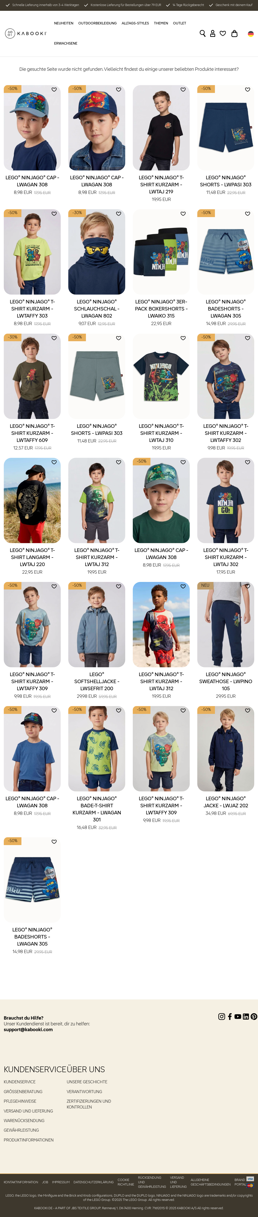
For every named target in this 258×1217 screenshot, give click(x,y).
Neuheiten (63, 23)
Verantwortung (84, 1092)
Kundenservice (20, 1082)
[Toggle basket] (234, 33)
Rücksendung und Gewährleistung (152, 1182)
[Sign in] (213, 33)
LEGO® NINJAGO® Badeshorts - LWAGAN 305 (226, 313)
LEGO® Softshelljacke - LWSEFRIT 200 (96, 686)
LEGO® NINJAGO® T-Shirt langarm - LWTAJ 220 (32, 562)
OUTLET (179, 23)
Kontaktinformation (21, 1182)
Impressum (61, 1182)
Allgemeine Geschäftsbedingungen (211, 1182)
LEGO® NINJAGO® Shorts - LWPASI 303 (225, 185)
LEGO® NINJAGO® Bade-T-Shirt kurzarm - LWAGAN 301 (97, 813)
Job (45, 1182)
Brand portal (240, 1182)
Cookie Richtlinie (126, 1182)
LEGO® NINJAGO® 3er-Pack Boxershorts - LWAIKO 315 (161, 313)
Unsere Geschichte (87, 1082)
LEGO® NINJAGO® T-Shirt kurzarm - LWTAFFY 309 (32, 686)
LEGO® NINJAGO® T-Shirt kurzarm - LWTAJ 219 (161, 189)
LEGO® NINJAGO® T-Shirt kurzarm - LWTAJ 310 (161, 437)
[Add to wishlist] (54, 89)
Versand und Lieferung (28, 1111)
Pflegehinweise (20, 1102)
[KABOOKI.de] (26, 33)
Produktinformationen (29, 1140)
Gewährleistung (21, 1131)
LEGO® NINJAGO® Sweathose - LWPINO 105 (225, 686)
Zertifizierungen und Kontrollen (89, 1104)
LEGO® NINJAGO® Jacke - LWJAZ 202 (226, 806)
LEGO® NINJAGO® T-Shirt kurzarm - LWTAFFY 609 (32, 437)
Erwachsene (65, 43)
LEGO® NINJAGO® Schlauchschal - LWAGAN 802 (96, 313)
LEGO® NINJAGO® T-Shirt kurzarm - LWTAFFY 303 (32, 313)
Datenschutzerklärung (94, 1182)
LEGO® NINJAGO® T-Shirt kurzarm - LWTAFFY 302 (225, 437)
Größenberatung (23, 1092)
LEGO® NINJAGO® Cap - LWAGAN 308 (32, 185)
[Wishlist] (223, 33)
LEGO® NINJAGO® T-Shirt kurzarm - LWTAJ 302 (225, 562)
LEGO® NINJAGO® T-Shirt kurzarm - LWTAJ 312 (96, 562)
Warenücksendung (24, 1121)
